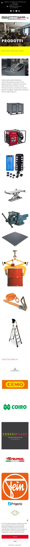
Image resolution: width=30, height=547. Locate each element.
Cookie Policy (11, 545)
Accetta (15, 536)
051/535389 (15, 5)
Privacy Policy (18, 545)
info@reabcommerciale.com (15, 6)
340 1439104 (15, 7)
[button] (27, 520)
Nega (15, 541)
